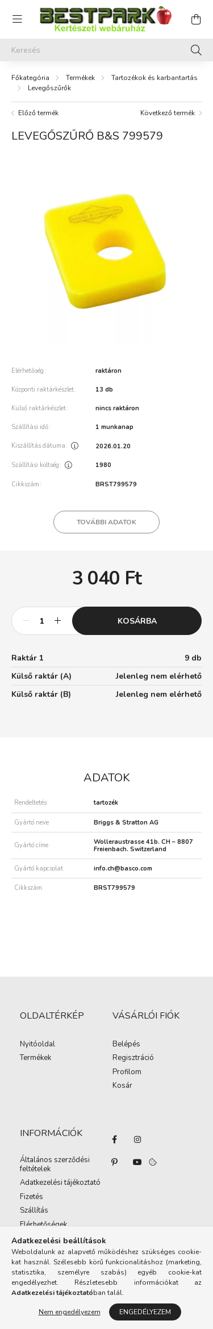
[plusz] (57, 620)
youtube (137, 1162)
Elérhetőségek (43, 1225)
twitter (160, 1139)
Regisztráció (133, 1058)
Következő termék (167, 112)
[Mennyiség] (42, 620)
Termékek (80, 77)
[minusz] (26, 620)
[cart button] (196, 19)
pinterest (114, 1162)
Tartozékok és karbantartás (154, 77)
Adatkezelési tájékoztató (60, 1183)
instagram (137, 1139)
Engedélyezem (145, 1312)
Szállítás (34, 1211)
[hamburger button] (17, 19)
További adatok (106, 522)
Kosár (122, 1086)
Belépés (126, 1044)
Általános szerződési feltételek (55, 1165)
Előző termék (38, 112)
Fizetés (31, 1197)
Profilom (126, 1072)
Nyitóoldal (37, 1044)
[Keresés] (106, 50)
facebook (114, 1139)
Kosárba (137, 621)
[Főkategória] (30, 77)
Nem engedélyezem (70, 1312)
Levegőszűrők (49, 87)
